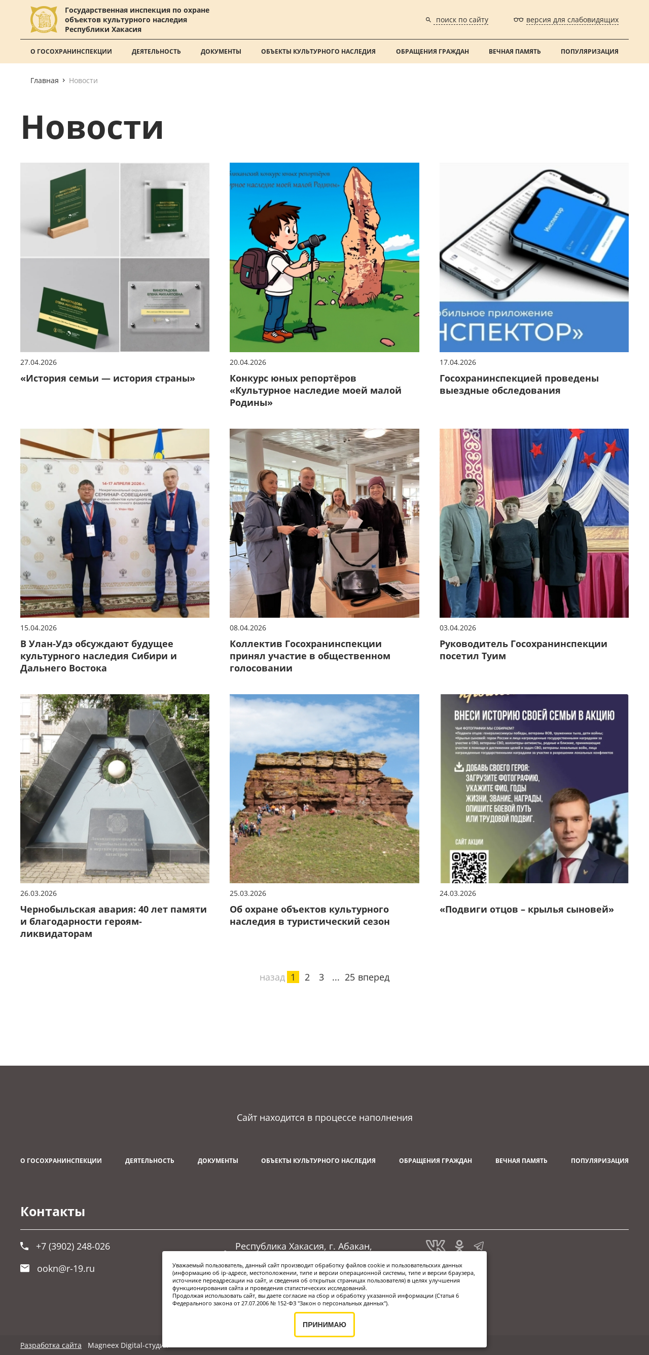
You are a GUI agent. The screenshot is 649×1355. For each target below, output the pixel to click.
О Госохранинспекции (71, 51)
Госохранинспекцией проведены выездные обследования (519, 384)
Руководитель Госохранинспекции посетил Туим (523, 649)
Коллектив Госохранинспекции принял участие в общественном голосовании (310, 655)
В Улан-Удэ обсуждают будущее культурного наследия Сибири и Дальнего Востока (98, 655)
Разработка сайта (51, 1345)
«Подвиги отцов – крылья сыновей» (527, 909)
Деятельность (156, 51)
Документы (221, 51)
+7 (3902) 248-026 (65, 1246)
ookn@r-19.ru (57, 1268)
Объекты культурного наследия (318, 51)
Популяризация (590, 51)
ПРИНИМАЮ (324, 1325)
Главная (44, 80)
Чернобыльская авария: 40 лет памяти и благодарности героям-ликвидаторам (113, 921)
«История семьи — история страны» (107, 378)
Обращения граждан (432, 51)
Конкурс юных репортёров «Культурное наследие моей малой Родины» (316, 390)
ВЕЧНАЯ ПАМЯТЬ (515, 51)
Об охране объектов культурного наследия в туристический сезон (310, 915)
